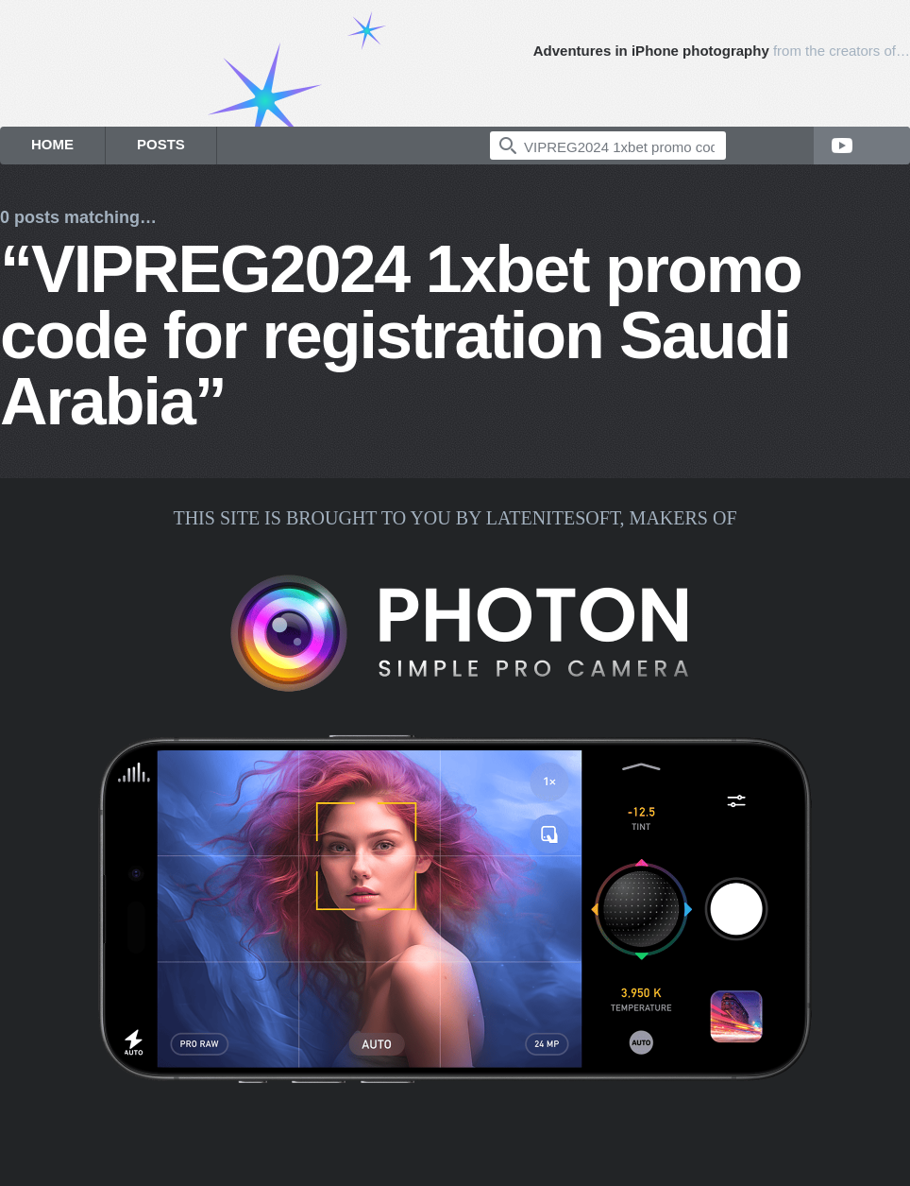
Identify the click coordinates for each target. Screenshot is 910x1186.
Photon (886, 79)
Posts (161, 144)
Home (52, 144)
